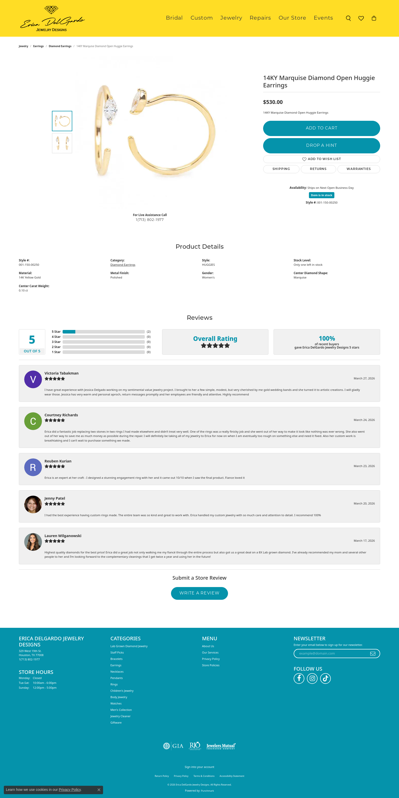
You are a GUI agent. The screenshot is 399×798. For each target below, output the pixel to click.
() (149, 331)
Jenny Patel (55, 498)
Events (325, 18)
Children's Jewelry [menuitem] (122, 691)
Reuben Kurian (58, 461)
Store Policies (211, 665)
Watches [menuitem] (116, 703)
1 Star (56, 352)
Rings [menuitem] (114, 684)
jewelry (23, 46)
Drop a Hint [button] (321, 146)
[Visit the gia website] (173, 746)
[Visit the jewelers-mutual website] (221, 746)
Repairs (270, 18)
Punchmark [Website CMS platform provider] (207, 790)
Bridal (196, 18)
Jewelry (245, 18)
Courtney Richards (61, 415)
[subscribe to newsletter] (373, 653)
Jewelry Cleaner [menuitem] (120, 716)
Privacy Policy (211, 659)
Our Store (298, 18)
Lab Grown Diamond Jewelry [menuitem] (129, 646)
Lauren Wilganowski (63, 535)
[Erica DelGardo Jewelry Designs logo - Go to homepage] (51, 18)
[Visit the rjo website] (195, 746)
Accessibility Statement (232, 776)
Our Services (210, 652)
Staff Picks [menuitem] (117, 652)
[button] (348, 18)
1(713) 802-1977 (150, 220)
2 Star (56, 347)
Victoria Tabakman (62, 373)
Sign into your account (199, 767)
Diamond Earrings (60, 46)
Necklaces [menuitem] (116, 671)
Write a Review (199, 593)
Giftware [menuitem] (116, 722)
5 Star (56, 331)
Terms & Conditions (204, 776)
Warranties (359, 169)
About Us (208, 646)
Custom (219, 18)
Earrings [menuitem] (115, 665)
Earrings (38, 46)
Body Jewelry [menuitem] (118, 697)
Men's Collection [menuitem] (121, 710)
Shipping (281, 169)
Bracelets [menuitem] (116, 659)
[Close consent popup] (99, 789)
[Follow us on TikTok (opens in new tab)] (325, 678)
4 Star (56, 337)
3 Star (56, 342)
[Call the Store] (29, 659)
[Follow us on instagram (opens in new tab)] (312, 678)
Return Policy (162, 776)
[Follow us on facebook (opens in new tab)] (299, 678)
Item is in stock (321, 195)
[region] (151, 132)
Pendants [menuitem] (116, 678)
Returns (318, 169)
